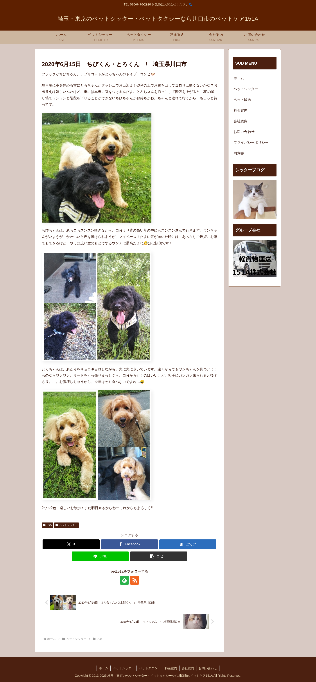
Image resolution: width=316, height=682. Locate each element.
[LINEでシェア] (100, 556)
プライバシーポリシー (251, 142)
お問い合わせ (244, 132)
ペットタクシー (149, 668)
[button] (158, 556)
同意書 (238, 153)
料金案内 (240, 110)
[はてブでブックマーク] (187, 544)
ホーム (238, 78)
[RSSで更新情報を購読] (134, 580)
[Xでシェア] (71, 544)
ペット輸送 (242, 100)
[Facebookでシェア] (129, 544)
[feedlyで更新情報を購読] (124, 580)
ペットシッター (66, 525)
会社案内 (240, 121)
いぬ (47, 525)
